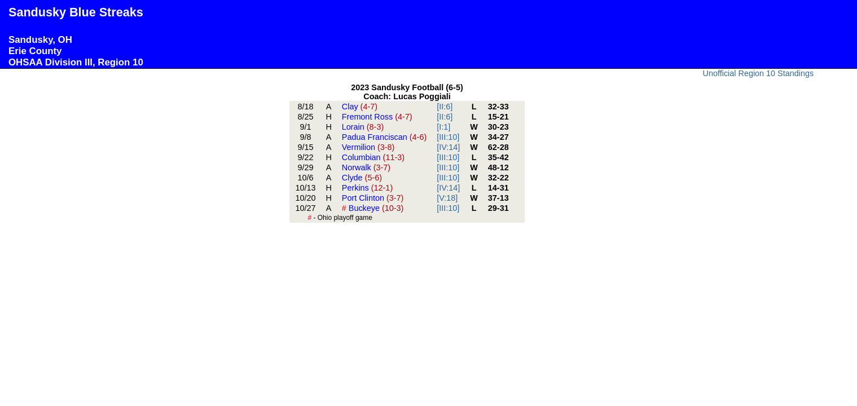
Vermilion (368, 147)
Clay (359, 106)
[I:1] (443, 126)
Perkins (367, 187)
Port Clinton (373, 197)
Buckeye (373, 208)
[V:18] (447, 197)
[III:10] (448, 137)
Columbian (373, 157)
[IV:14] (448, 147)
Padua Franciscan (384, 137)
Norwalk (366, 167)
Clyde (362, 177)
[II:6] (444, 106)
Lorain (363, 126)
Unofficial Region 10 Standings (758, 73)
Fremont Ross (377, 116)
